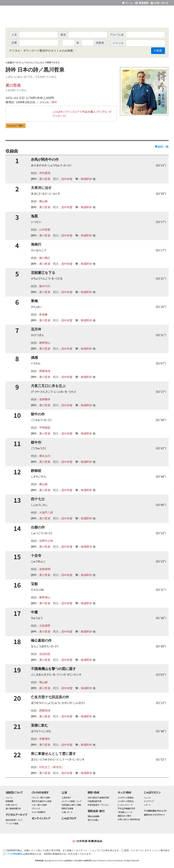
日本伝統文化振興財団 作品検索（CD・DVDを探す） (87, 19)
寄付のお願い (93, 819)
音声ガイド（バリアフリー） (154, 814)
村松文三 (44, 767)
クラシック (36, 808)
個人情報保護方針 (13, 808)
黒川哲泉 (13, 85)
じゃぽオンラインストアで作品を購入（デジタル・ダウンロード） (82, 114)
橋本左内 (44, 456)
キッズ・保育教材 (38, 812)
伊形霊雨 (44, 173)
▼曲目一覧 (162, 146)
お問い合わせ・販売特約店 (129, 819)
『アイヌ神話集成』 (14, 853)
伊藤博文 (44, 739)
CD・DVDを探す (40, 792)
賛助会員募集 (93, 816)
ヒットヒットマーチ (125, 804)
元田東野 (44, 625)
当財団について (14, 792)
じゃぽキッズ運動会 (126, 797)
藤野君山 (44, 343)
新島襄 (43, 314)
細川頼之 (44, 258)
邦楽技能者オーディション (98, 804)
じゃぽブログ (69, 818)
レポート (147, 804)
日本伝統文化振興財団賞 (98, 797)
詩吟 (54, 102)
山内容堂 (44, 229)
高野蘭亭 (44, 399)
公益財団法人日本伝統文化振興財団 (24, 2)
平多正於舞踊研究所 (126, 808)
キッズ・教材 (124, 792)
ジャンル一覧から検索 (41, 797)
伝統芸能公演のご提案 (71, 804)
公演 (64, 792)
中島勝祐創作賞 (94, 801)
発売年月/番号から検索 (41, 801)
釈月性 (57, 767)
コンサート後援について (71, 801)
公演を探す (66, 797)
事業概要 (142, 2)
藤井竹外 (44, 286)
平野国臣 (44, 427)
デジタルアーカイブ (16, 814)
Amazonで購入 (15, 125)
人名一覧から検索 (39, 804)
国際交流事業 (67, 808)
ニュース (9, 797)
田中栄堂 (67, 179)
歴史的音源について (14, 819)
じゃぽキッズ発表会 (126, 801)
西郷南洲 (44, 371)
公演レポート (67, 812)
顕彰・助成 (93, 792)
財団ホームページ (128, 2)
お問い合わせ (159, 2)
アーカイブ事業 (12, 823)
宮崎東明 (44, 569)
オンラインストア (41, 818)
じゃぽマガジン (152, 792)
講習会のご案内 (124, 815)
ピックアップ (149, 801)
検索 (158, 50)
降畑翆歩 (86, 179)
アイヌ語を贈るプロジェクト (155, 810)
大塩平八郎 (46, 512)
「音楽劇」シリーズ (125, 812)
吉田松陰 (44, 654)
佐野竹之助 (46, 541)
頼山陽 (43, 201)
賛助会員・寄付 (96, 811)
